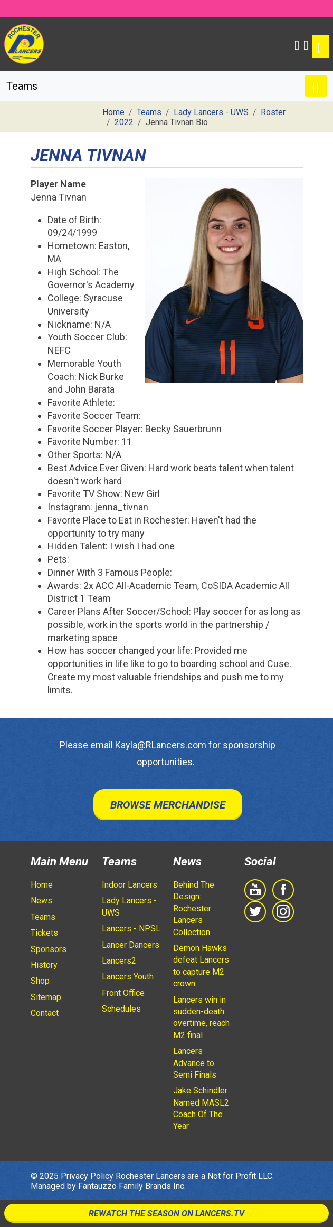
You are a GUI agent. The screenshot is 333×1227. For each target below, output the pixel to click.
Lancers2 (119, 961)
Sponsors (48, 949)
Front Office (123, 993)
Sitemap (46, 997)
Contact (45, 1013)
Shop (40, 981)
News (41, 901)
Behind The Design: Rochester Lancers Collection (193, 908)
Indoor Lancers (129, 885)
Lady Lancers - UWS (129, 906)
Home (42, 885)
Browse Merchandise (167, 804)
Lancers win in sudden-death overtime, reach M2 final (201, 1017)
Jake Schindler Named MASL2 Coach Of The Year (201, 1108)
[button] (296, 44)
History (44, 965)
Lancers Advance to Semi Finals (194, 1063)
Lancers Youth (128, 977)
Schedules (121, 1009)
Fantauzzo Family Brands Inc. (132, 1186)
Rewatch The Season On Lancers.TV (166, 1214)
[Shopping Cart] (305, 44)
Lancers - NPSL (131, 929)
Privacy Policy (87, 1176)
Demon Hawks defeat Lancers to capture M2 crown (201, 965)
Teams (43, 917)
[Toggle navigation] (320, 46)
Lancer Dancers (130, 945)
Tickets (44, 933)
